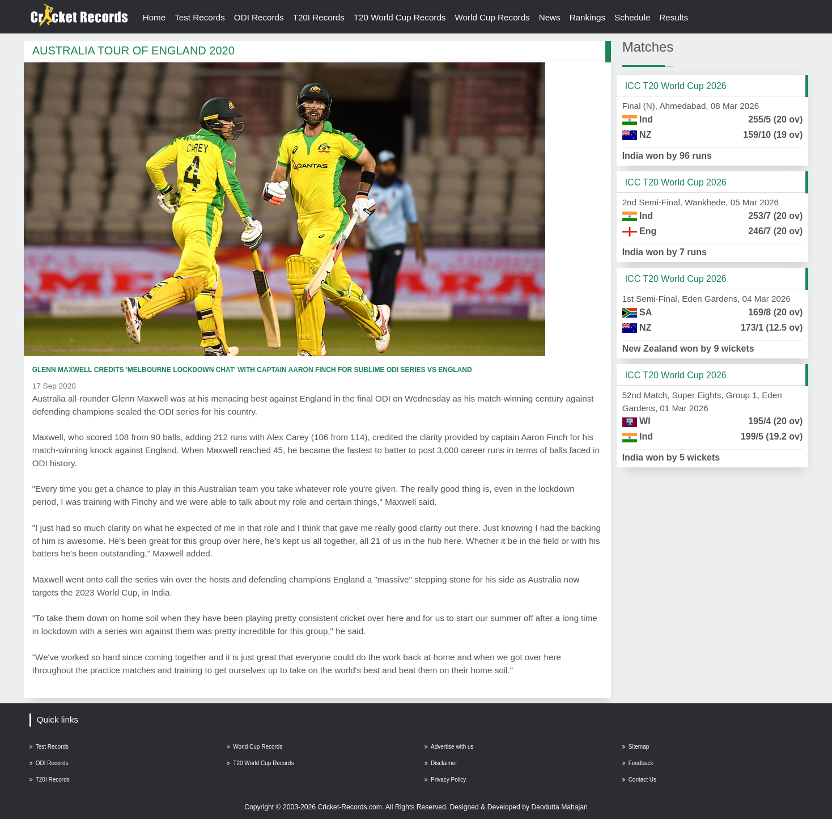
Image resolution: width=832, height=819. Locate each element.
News (550, 17)
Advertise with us (449, 747)
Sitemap (636, 747)
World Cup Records (492, 17)
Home (154, 17)
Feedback (637, 763)
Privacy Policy (445, 779)
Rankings (587, 17)
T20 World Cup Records (400, 17)
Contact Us (639, 779)
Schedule (632, 17)
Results (673, 17)
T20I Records (319, 17)
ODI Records (259, 17)
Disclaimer (441, 763)
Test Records (200, 17)
